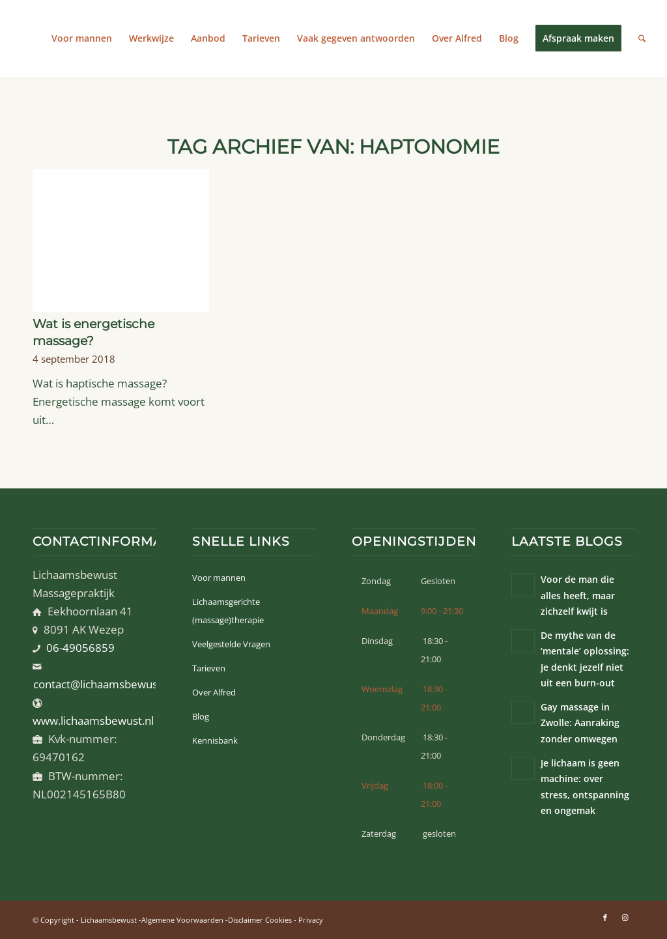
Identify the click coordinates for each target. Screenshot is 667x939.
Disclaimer (245, 920)
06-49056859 (80, 647)
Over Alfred (214, 692)
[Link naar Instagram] (624, 917)
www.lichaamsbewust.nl (93, 720)
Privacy (310, 920)
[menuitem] (82, 38)
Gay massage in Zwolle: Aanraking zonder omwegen (580, 723)
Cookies (278, 920)
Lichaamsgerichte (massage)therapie (228, 611)
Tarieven (208, 668)
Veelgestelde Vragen (231, 644)
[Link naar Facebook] (605, 917)
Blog (200, 716)
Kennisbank (215, 740)
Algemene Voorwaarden (182, 920)
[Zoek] (642, 38)
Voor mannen (219, 577)
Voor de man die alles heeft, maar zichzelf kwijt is (578, 595)
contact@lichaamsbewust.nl (103, 684)
